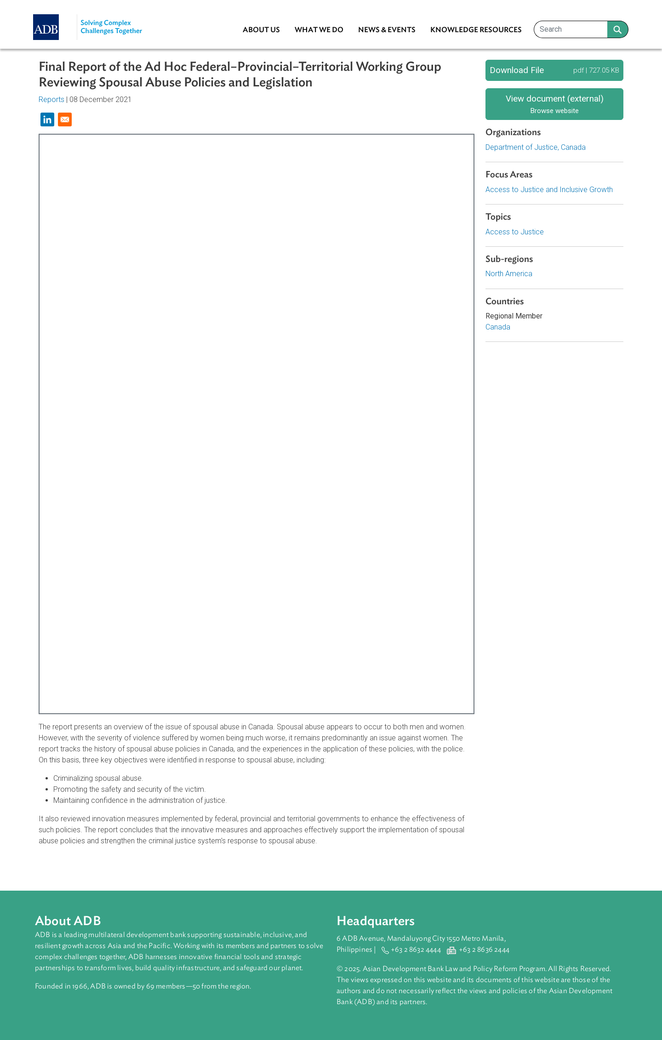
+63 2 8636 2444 (484, 949)
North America (508, 273)
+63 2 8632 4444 (416, 949)
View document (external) (554, 104)
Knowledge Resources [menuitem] (476, 30)
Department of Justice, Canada (535, 147)
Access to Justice (514, 231)
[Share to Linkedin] (47, 119)
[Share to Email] (65, 119)
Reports (51, 99)
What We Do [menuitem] (319, 30)
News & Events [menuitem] (387, 30)
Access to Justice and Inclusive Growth (549, 189)
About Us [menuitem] (261, 30)
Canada (497, 327)
